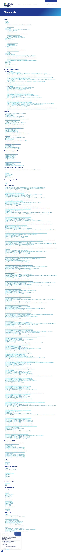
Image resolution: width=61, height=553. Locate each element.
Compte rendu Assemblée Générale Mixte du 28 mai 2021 (16, 438)
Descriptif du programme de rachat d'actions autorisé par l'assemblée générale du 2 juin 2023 (23, 348)
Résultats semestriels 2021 (10, 429)
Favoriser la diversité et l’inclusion (13, 35)
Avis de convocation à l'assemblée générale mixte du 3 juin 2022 (17, 388)
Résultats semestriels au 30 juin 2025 (12, 238)
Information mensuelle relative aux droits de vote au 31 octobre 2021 (18, 423)
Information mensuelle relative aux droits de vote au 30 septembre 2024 (19, 292)
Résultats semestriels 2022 (10, 383)
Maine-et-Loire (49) (9, 503)
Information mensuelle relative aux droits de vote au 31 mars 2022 (18, 410)
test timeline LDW (8, 67)
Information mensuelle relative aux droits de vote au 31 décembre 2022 (19, 373)
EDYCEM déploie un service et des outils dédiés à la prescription (17, 270)
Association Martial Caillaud (12, 48)
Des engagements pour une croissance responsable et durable (17, 29)
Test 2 (6, 182)
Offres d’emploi (8, 62)
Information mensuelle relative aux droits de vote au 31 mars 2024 (18, 318)
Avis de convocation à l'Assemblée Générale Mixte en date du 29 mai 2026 (19, 195)
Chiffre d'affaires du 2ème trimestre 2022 (13, 390)
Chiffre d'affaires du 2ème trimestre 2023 (13, 346)
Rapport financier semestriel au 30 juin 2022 (13, 381)
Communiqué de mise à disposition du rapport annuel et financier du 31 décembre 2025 (22, 206)
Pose (6, 475)
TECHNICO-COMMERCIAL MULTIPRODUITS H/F (14, 116)
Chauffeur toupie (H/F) (9, 139)
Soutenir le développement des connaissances (16, 37)
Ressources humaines (9, 478)
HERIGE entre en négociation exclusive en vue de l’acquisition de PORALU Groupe (21, 389)
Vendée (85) (7, 509)
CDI (6, 485)
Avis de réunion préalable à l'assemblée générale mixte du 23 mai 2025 (18, 262)
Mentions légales (8, 53)
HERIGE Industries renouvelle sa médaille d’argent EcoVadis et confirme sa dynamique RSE (24, 97)
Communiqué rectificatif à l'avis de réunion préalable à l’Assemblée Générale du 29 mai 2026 (23, 202)
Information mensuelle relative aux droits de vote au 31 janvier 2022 (18, 418)
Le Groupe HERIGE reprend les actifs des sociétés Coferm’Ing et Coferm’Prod (20, 369)
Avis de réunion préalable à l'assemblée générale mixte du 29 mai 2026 (18, 196)
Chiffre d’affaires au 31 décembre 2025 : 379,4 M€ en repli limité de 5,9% (20, 94)
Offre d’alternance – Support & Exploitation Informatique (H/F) (17, 133)
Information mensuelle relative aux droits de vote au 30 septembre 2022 (19, 379)
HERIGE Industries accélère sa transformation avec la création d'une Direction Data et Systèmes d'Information (26, 233)
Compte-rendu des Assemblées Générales (13, 524)
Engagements (36, 4)
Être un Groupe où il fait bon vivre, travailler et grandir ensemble (19, 24)
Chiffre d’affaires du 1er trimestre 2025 (12, 259)
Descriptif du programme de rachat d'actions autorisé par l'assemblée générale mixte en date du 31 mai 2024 (26, 302)
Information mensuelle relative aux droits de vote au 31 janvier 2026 (18, 217)
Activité (6, 514)
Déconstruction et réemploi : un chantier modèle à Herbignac (19, 85)
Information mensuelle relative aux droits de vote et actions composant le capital (20, 529)
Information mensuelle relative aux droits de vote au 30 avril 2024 (18, 313)
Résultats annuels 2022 (9, 366)
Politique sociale (8, 445)
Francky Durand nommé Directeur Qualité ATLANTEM (17, 106)
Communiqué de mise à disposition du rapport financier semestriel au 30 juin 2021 (21, 426)
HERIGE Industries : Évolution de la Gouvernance (14, 193)
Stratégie (8, 52)
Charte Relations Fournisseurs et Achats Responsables (15, 449)
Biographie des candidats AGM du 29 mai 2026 (14, 201)
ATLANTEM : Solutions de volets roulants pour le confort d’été (19, 101)
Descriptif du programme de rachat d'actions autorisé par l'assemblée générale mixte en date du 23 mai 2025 (26, 251)
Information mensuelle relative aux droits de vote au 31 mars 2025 (18, 269)
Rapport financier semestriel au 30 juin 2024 (13, 291)
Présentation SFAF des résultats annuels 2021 (14, 411)
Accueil (5, 9)
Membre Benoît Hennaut (10, 156)
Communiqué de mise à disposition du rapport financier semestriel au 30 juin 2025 (21, 234)
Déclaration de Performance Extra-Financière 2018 (15, 457)
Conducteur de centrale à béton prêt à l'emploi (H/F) (15, 113)
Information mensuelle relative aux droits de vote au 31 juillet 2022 (18, 387)
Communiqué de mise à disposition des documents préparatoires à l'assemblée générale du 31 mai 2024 (25, 308)
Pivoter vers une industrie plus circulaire (14, 36)
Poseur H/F (7, 136)
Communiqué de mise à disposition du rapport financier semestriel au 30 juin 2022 (21, 380)
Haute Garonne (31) (9, 500)
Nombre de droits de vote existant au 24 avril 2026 (15, 198)
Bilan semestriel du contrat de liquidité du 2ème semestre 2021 (17, 419)
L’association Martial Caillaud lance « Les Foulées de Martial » (18, 93)
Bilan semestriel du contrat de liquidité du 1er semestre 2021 (16, 434)
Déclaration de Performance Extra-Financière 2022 (15, 452)
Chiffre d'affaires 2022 (9, 370)
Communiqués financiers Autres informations (14, 521)
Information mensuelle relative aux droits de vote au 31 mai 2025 (17, 253)
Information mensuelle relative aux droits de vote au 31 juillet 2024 (18, 297)
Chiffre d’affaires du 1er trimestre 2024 (12, 307)
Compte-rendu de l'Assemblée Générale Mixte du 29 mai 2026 (17, 189)
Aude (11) (7, 493)
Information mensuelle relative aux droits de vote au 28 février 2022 (18, 413)
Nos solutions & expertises (10, 54)
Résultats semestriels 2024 (10, 294)
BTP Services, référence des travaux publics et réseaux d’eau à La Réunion (21, 56)
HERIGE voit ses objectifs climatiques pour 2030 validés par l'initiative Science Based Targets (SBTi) (24, 342)
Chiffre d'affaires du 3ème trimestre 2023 (13, 333)
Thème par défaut (8, 177)
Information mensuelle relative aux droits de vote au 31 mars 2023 (18, 364)
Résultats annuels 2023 (9, 321)
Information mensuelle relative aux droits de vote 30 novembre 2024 (18, 284)
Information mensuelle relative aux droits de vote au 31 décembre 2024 (19, 281)
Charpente (12, 82)
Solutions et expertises (27, 4)
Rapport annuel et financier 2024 (11, 267)
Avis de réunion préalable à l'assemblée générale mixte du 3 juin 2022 (18, 398)
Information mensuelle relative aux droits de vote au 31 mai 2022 (17, 396)
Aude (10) (7, 492)
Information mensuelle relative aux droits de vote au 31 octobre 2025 (18, 228)
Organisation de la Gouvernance (13, 51)
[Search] (7, 6)
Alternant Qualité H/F (9, 115)
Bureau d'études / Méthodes (10, 469)
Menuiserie (12, 98)
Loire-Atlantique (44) (9, 502)
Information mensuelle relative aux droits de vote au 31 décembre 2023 (19, 329)
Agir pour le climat (10, 31)
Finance (6, 527)
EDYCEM (7, 463)
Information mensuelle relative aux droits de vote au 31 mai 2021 (17, 437)
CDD (6, 484)
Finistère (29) (7, 497)
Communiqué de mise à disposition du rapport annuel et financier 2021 (18, 407)
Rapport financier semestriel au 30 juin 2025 (13, 235)
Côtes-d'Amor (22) (8, 495)
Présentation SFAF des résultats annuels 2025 (14, 210)
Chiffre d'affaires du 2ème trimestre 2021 (13, 433)
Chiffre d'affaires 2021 (9, 417)
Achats (6, 468)
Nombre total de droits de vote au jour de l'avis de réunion (16, 531)
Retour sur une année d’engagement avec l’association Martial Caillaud (20, 87)
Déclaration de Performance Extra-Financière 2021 (15, 454)
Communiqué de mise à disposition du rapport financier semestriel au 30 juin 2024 (21, 290)
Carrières (48, 4)
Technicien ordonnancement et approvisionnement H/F (16, 140)
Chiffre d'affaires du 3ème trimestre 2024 (13, 289)
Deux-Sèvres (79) (8, 496)
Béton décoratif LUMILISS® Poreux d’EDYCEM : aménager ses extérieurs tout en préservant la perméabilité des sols (27, 208)
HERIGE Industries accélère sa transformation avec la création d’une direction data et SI (23, 95)
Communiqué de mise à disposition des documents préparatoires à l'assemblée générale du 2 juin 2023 (25, 357)
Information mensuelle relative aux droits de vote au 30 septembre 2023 (19, 339)
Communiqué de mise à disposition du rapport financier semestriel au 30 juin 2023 (21, 337)
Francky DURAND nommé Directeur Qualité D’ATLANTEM (16, 236)
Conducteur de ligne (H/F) (10, 123)
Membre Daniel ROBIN (9, 163)
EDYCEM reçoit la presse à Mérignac (14, 72)
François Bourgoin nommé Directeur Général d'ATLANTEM (16, 190)
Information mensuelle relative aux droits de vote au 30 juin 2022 (17, 394)
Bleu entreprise (8, 175)
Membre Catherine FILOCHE (10, 159)
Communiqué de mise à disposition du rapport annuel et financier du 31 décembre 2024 (22, 268)
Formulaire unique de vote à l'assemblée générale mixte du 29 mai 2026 (19, 200)
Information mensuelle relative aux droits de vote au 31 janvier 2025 (18, 276)
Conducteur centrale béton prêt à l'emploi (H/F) (14, 124)
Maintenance (7, 474)
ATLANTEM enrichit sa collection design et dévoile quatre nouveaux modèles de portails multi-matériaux (27, 109)
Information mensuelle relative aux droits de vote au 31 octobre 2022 (18, 378)
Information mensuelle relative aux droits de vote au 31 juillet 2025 (18, 245)
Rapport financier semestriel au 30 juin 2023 (13, 338)
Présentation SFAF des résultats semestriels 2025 (14, 237)
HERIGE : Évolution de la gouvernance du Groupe (16, 89)
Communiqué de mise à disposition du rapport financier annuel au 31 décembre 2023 (21, 316)
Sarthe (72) (7, 508)
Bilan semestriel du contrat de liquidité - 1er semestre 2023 (16, 347)
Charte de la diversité (9, 453)
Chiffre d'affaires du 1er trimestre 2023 (12, 358)
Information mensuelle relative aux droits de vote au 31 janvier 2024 (18, 326)
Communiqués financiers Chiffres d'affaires (13, 522)
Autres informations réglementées (12, 515)
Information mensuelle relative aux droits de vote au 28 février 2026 (18, 213)
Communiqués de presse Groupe (11, 519)
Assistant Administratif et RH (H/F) (11, 131)
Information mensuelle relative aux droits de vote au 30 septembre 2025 (19, 232)
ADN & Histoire (9, 47)
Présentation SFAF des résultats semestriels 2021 (14, 428)
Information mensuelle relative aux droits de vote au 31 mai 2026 (17, 192)
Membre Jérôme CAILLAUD (10, 164)
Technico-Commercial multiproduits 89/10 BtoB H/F (15, 137)
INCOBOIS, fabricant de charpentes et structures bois (17, 59)
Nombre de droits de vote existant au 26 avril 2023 (15, 354)
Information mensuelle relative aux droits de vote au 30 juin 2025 (17, 252)
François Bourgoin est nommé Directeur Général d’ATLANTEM (19, 88)
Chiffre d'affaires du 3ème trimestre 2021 (13, 422)
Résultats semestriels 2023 (10, 341)
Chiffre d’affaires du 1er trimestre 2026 (14, 90)
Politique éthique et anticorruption (12, 444)
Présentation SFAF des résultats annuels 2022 (14, 365)
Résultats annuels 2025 (9, 211)
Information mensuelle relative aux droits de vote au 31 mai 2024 (17, 306)
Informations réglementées (12, 45)
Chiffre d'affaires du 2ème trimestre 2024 (13, 298)
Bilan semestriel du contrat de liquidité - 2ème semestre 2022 (17, 372)
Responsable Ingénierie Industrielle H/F (13, 144)
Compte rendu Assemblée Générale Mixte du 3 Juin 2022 (16, 395)
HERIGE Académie (10, 27)
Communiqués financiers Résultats (12, 523)
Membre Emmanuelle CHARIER (11, 154)
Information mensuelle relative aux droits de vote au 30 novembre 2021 (19, 421)
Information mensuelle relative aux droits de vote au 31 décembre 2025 (19, 219)
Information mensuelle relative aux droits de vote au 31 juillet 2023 (18, 345)
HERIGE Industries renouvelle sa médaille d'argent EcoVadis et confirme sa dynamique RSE (22, 258)
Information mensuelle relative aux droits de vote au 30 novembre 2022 (19, 374)
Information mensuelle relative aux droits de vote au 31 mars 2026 (18, 209)
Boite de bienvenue (9, 174)
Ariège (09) (7, 490)
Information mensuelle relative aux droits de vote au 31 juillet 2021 (18, 431)
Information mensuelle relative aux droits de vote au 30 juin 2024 (17, 301)
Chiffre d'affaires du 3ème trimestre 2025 (13, 227)
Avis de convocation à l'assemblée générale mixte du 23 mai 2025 (17, 260)
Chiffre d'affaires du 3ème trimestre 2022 (13, 377)
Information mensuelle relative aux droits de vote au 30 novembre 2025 (19, 222)
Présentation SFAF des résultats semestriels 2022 (14, 382)
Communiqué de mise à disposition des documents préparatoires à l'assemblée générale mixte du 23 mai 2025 (26, 266)
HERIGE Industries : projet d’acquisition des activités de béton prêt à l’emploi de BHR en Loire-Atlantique (27, 73)
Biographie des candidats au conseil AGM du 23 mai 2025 (16, 261)
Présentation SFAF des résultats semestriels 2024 (14, 293)
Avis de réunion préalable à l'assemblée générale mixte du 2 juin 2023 (18, 353)
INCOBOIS (7, 464)
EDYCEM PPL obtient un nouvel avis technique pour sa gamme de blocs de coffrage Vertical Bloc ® (26, 81)
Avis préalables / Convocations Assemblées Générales (15, 516)
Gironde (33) (7, 498)
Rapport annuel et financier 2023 (11, 317)
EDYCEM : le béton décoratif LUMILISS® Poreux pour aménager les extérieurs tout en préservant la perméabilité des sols (30, 74)
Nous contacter (8, 61)
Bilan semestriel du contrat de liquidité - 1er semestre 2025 (16, 250)
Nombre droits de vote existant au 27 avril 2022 (14, 401)
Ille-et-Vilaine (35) (8, 501)
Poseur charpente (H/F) (9, 145)
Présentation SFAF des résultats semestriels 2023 (14, 340)
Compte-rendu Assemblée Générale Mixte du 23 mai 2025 (16, 254)
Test (6, 183)
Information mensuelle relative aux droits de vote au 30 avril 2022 (18, 404)
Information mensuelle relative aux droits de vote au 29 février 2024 (18, 322)
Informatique (8, 472)
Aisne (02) (7, 489)
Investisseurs (42, 4)
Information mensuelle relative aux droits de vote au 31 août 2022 (18, 386)
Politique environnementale (10, 446)
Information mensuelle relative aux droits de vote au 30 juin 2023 (17, 349)
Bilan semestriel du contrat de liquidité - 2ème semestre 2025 (17, 218)
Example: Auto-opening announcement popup (14, 165)
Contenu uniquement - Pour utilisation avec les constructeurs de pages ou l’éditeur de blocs (23, 169)
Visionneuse (7, 176)
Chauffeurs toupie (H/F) (10, 114)
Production (7, 476)
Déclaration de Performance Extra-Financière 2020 (15, 455)
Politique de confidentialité (10, 64)
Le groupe (19, 4)
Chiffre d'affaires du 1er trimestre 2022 (12, 403)
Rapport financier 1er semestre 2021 (12, 427)
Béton (11, 71)
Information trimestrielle (10, 530)
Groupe (11, 86)
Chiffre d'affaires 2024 (9, 277)
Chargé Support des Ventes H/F (11, 129)
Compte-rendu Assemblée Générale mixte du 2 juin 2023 (16, 350)
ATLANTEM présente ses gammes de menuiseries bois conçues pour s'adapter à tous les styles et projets (25, 187)
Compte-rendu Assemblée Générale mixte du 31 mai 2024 (16, 305)
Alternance (7, 483)
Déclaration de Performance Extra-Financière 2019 (15, 456)
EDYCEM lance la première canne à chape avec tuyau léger (18, 78)
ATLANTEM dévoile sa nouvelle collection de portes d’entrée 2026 (19, 102)
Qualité (6, 477)
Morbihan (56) (8, 505)
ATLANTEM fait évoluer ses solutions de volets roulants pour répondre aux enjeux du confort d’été (24, 194)
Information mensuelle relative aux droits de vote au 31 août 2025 (18, 242)
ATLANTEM (7, 462)
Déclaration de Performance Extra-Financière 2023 (15, 448)
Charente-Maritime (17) (9, 494)
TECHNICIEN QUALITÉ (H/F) (10, 121)
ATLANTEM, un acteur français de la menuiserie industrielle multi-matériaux (21, 55)
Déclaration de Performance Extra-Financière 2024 (15, 447)
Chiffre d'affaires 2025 (9, 216)
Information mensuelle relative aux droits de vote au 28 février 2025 (18, 274)
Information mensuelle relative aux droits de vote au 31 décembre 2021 (19, 420)
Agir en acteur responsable (12, 30)
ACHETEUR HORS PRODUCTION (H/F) (12, 117)
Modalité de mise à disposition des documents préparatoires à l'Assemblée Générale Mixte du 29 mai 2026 (25, 197)
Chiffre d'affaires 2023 (9, 325)
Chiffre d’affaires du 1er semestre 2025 (12, 246)
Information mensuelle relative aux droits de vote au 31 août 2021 (17, 430)
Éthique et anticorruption (10, 39)
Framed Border (8, 172)
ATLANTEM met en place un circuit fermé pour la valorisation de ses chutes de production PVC (25, 104)
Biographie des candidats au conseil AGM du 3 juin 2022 (16, 397)
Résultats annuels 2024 (9, 273)
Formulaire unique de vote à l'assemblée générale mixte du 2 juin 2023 (19, 356)
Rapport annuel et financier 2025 (11, 205)
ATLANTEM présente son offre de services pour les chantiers (18, 105)
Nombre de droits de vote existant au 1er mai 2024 (15, 309)
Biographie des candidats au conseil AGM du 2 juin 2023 (16, 355)
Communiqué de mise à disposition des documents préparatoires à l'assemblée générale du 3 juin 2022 (25, 402)
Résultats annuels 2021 (9, 412)
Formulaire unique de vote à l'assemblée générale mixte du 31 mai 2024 (19, 310)
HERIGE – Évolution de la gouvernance (14, 96)
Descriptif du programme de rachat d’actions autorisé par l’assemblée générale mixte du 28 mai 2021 (24, 435)
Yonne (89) (7, 510)
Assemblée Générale (11, 44)
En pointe (7, 173)
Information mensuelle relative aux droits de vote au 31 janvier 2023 (18, 371)
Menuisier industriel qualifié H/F (11, 130)
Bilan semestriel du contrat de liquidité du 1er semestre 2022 (17, 391)
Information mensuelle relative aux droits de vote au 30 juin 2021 (17, 436)
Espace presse (8, 38)
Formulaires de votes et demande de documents (14, 528)
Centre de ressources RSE (12, 32)
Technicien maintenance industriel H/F (12, 120)
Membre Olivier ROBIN (9, 158)
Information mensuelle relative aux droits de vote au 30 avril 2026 (18, 204)
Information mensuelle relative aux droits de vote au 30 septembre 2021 (19, 425)
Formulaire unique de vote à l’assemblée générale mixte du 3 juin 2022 (19, 399)
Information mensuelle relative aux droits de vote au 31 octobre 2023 (18, 334)
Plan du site (7, 63)
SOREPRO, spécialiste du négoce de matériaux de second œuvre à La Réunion (22, 60)
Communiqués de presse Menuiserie (12, 520)
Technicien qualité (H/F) (10, 125)
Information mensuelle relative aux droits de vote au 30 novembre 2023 (19, 330)
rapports (7, 549)
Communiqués (8, 28)
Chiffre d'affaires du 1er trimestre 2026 (12, 203)
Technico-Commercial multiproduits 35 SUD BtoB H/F (15, 122)
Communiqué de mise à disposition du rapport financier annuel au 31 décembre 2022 (21, 361)
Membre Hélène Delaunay (10, 155)
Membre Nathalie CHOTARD (10, 157)
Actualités (7, 22)
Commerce (7, 470)
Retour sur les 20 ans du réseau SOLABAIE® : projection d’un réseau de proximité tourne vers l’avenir (24, 278)
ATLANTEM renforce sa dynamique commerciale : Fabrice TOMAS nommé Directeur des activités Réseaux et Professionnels (30, 103)
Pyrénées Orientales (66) (10, 506)
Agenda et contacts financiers (12, 43)
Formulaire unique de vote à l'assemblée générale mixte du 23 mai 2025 (19, 265)
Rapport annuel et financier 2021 (11, 409)
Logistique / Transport (9, 473)
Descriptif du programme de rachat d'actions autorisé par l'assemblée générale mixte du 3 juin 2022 (24, 393)
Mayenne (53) (8, 504)
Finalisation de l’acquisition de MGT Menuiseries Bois (15, 385)
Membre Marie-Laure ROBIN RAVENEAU (13, 162)
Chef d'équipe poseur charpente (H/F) (12, 147)
